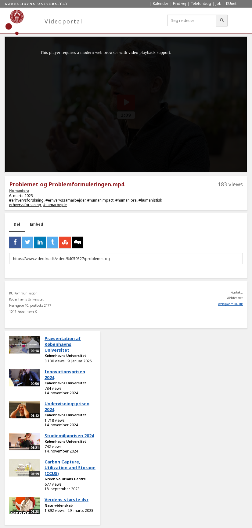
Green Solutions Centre (65, 479)
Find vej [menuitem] (179, 3)
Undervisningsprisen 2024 (67, 406)
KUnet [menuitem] (231, 3)
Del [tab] (17, 224)
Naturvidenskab (59, 505)
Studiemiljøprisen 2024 (69, 435)
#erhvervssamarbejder (65, 200)
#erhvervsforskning (26, 200)
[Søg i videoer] (191, 20)
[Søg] (222, 20)
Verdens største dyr (66, 499)
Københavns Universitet (65, 355)
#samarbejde (55, 204)
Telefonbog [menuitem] (201, 3)
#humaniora (126, 200)
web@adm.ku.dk (230, 304)
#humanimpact (100, 200)
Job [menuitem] (218, 3)
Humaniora (19, 190)
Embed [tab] (36, 224)
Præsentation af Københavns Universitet (63, 344)
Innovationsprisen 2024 (65, 374)
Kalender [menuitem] (160, 3)
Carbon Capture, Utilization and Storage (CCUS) (70, 467)
